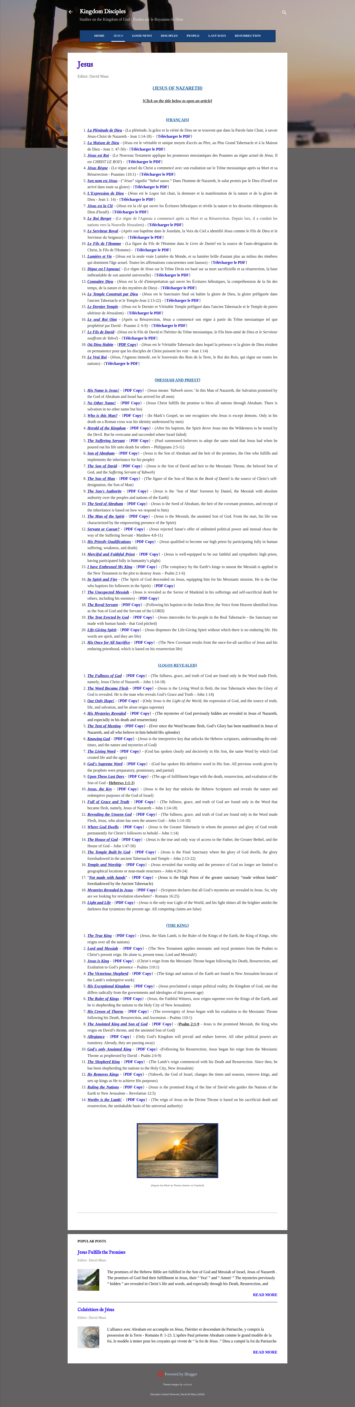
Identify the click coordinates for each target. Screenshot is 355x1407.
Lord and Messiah (102, 948)
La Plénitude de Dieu (104, 130)
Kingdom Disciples (102, 12)
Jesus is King (98, 961)
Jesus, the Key (99, 789)
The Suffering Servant (106, 441)
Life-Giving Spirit (101, 630)
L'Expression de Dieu (105, 193)
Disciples (169, 35)
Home (99, 35)
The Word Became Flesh (107, 688)
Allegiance (96, 1036)
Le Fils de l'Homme (104, 243)
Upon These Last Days (105, 776)
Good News (142, 35)
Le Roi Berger (99, 218)
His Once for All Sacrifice (108, 642)
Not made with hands (107, 877)
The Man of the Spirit (105, 516)
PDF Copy (127, 344)
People (193, 35)
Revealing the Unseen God (109, 814)
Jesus (118, 35)
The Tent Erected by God (108, 617)
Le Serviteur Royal (102, 231)
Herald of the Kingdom (106, 428)
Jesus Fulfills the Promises (101, 1252)
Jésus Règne (97, 168)
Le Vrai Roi (97, 357)
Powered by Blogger (177, 1374)
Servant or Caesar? (103, 529)
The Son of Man (101, 478)
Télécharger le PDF (174, 136)
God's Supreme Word (104, 764)
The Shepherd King (103, 1062)
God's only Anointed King (109, 1049)
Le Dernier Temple (102, 307)
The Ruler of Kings (103, 999)
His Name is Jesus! (103, 390)
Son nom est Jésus (102, 181)
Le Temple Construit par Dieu (112, 294)
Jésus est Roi (98, 155)
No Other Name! (101, 403)
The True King (99, 935)
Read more (265, 1295)
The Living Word (101, 751)
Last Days (217, 35)
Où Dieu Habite (100, 344)
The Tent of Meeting (104, 726)
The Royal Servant (102, 605)
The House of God (102, 839)
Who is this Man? (102, 415)
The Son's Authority (104, 491)
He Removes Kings (103, 1074)
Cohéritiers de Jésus (96, 1310)
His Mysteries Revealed (106, 713)
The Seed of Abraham (105, 504)
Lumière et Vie (99, 256)
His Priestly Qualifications (109, 542)
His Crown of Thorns (105, 1011)
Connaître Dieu (100, 281)
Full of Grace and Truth (108, 802)
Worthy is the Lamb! (104, 1100)
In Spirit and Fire (102, 579)
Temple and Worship (104, 865)
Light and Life (99, 902)
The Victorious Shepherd (107, 973)
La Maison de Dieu (103, 143)
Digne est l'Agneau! (103, 269)
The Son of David (102, 466)
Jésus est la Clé (100, 206)
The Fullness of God (104, 676)
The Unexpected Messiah (108, 592)
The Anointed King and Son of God (117, 1024)
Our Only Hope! (100, 701)
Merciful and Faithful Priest (111, 554)
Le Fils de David (100, 332)
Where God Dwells (103, 827)
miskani (187, 1384)
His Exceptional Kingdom (108, 986)
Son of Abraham (101, 453)
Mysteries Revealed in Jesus (110, 890)
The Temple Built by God (108, 852)
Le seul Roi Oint (102, 319)
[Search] (284, 13)
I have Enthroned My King (109, 567)
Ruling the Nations (103, 1087)
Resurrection (248, 35)
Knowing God (98, 739)
